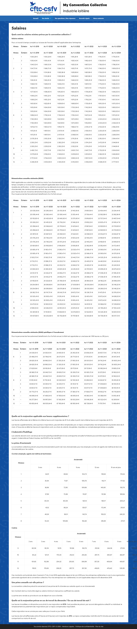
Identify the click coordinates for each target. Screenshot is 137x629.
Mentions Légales (68, 626)
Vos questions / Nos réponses (65, 18)
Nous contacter (98, 18)
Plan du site (99, 626)
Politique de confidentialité (85, 626)
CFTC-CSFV (51, 626)
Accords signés (84, 18)
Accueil (35, 18)
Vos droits (47, 18)
